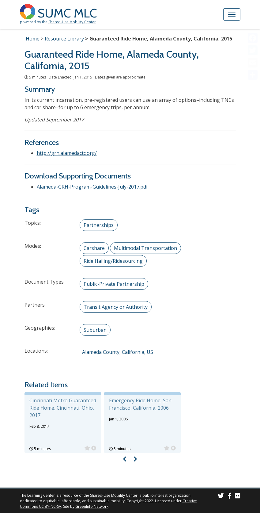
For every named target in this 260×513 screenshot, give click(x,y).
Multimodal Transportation (145, 248)
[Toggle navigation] (231, 14)
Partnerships (99, 225)
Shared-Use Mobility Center (72, 22)
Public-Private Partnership (114, 284)
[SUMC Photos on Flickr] (237, 496)
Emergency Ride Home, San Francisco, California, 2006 (140, 404)
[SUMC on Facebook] (229, 496)
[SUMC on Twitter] (221, 496)
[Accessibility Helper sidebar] (252, 7)
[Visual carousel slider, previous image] (124, 459)
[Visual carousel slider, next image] (135, 459)
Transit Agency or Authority (116, 307)
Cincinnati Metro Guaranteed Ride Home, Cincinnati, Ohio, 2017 (62, 408)
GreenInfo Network (91, 506)
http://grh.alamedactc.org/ (67, 153)
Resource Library (64, 38)
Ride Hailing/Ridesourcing (113, 261)
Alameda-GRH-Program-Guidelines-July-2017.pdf (92, 186)
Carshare (94, 248)
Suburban (95, 330)
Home (33, 38)
